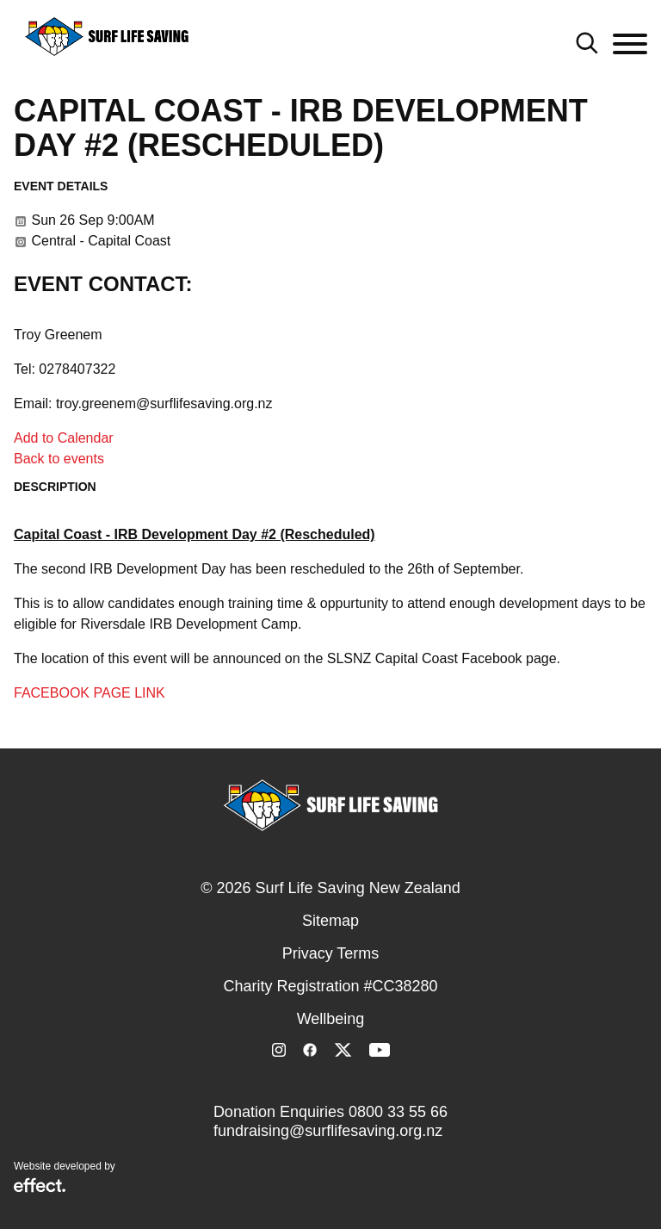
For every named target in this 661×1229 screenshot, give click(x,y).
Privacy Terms (331, 953)
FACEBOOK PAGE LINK (89, 693)
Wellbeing (331, 1018)
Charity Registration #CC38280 (330, 986)
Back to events (59, 458)
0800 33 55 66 (398, 1111)
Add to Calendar (64, 438)
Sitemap (330, 920)
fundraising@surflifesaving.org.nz (327, 1130)
